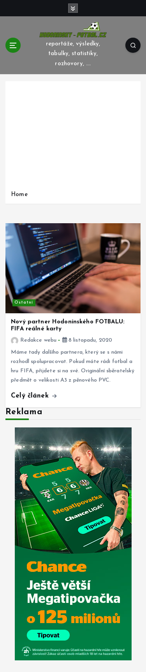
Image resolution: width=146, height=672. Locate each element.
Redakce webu (33, 340)
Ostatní (23, 302)
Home (19, 195)
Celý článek (33, 395)
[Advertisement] (73, 137)
